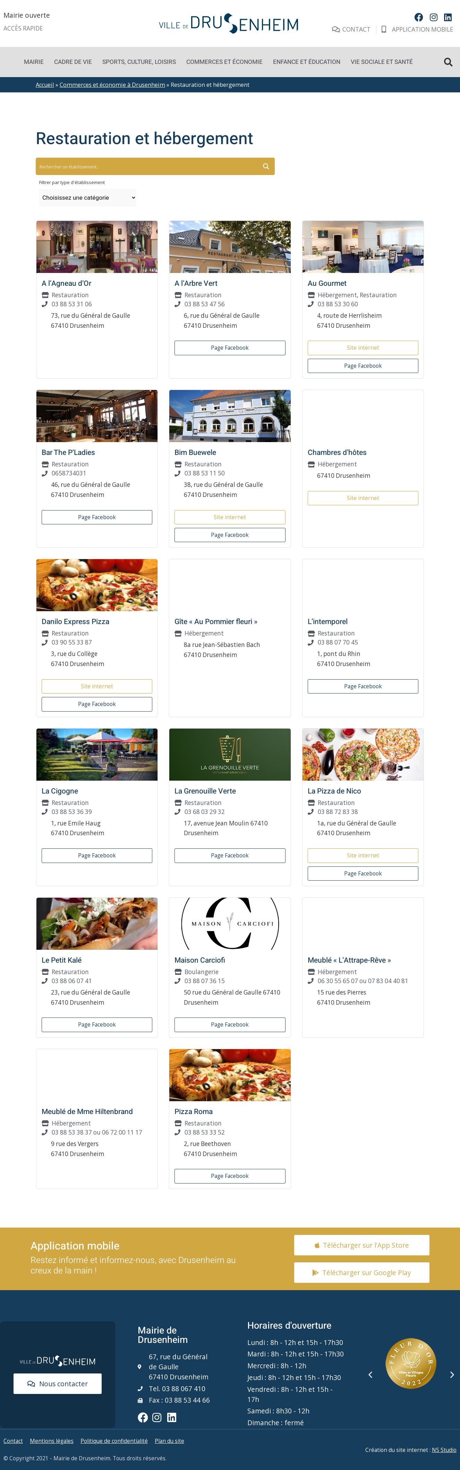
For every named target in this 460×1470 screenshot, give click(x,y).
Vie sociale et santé (382, 62)
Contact (13, 1441)
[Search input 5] (105, 166)
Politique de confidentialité (114, 1441)
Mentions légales (52, 1441)
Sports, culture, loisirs (139, 62)
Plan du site (169, 1441)
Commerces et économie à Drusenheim (112, 85)
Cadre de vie (73, 62)
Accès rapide (23, 28)
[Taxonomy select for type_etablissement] (87, 197)
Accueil (45, 85)
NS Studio (444, 1450)
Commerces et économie (224, 62)
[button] (448, 62)
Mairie (34, 62)
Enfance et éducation (306, 62)
